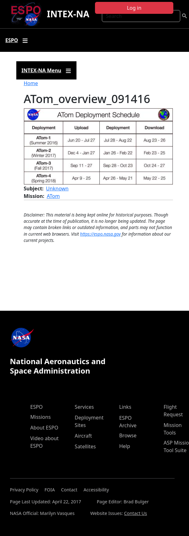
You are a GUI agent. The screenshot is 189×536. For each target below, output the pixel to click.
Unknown (57, 188)
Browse (127, 435)
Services (84, 406)
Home (31, 83)
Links (125, 406)
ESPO (36, 406)
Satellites (85, 446)
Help (124, 446)
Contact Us (135, 513)
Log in (134, 7)
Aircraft (83, 435)
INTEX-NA (68, 14)
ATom (53, 196)
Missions (40, 416)
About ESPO (44, 427)
